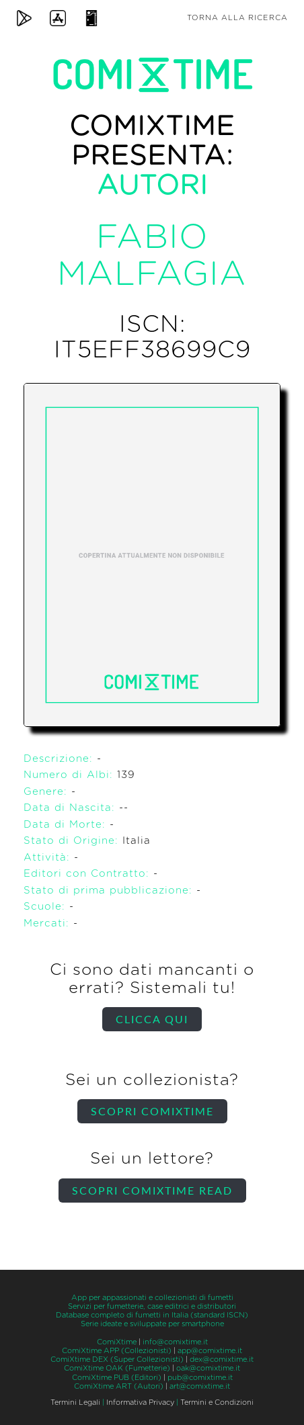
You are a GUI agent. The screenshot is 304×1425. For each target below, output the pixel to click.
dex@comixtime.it (222, 1359)
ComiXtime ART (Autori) (118, 1386)
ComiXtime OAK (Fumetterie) (117, 1368)
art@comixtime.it (199, 1386)
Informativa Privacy (140, 1402)
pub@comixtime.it (200, 1377)
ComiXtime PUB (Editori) (116, 1377)
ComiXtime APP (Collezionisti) (117, 1350)
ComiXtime (117, 1342)
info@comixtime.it (175, 1342)
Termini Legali (75, 1402)
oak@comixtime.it (208, 1368)
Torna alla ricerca (237, 17)
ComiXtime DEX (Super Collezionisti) (117, 1359)
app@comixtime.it (210, 1350)
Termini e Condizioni (217, 1402)
